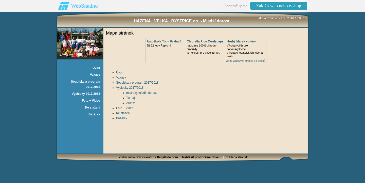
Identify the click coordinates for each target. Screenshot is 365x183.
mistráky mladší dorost (141, 93)
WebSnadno (84, 6)
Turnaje (131, 98)
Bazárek (121, 118)
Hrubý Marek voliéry (241, 41)
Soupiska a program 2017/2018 (137, 82)
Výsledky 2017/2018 (129, 87)
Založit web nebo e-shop (278, 5)
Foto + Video (124, 108)
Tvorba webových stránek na (147, 157)
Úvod (119, 72)
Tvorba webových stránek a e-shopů (244, 60)
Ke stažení (123, 113)
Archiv (130, 103)
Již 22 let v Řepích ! (159, 45)
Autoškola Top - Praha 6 (164, 41)
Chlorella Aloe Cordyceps (205, 41)
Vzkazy (121, 77)
